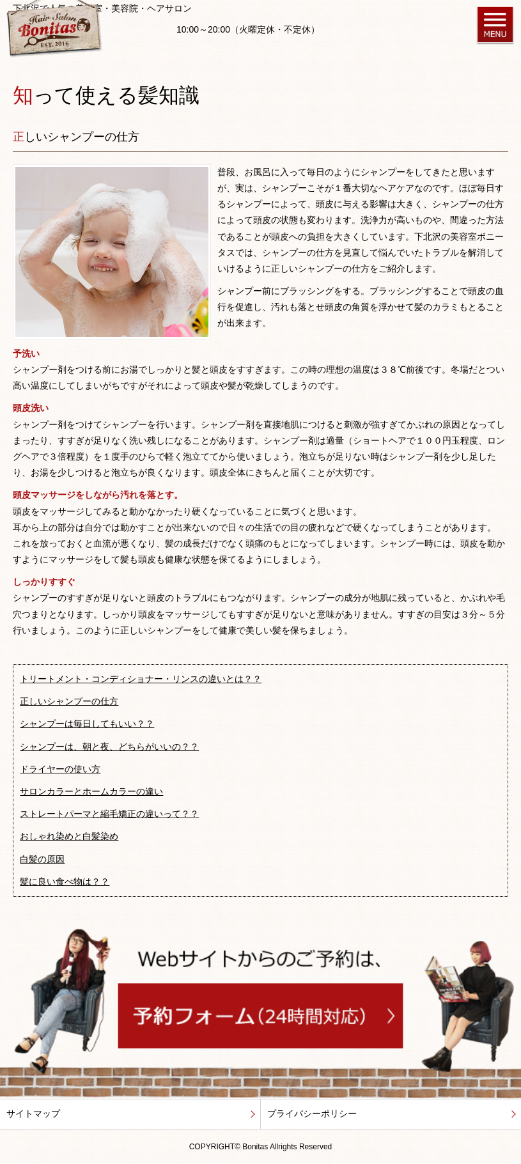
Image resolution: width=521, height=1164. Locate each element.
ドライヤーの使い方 (60, 769)
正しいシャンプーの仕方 (69, 701)
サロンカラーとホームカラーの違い (91, 791)
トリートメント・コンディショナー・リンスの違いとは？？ (140, 679)
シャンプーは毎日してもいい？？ (87, 723)
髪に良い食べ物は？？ (64, 881)
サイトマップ (33, 1113)
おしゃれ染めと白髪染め (69, 836)
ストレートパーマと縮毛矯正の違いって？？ (109, 814)
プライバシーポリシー (312, 1113)
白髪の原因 (42, 859)
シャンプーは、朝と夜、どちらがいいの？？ (109, 746)
